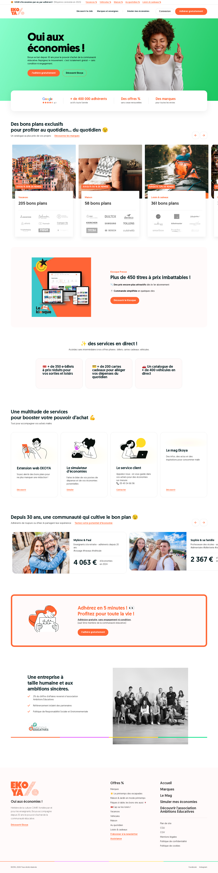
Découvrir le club (83, 11)
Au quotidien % (132, 2)
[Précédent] (195, 135)
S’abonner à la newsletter (124, 834)
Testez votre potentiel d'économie (93, 523)
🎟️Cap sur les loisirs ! (120, 807)
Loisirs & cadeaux (160, 197)
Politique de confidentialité (173, 841)
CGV (162, 832)
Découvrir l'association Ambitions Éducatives (178, 810)
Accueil (166, 783)
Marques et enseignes (106, 11)
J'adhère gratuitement (44, 73)
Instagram (203, 867)
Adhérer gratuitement (191, 11)
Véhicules (115, 816)
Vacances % (91, 2)
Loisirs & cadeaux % (152, 2)
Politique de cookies (170, 846)
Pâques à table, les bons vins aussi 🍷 (128, 803)
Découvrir (21, 490)
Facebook (193, 867)
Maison (89, 197)
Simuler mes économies (137, 11)
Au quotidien (116, 825)
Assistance (116, 839)
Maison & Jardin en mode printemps (127, 798)
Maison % (118, 2)
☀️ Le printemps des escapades (126, 794)
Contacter (121, 490)
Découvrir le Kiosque (126, 300)
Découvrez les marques (67, 136)
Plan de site (165, 823)
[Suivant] (203, 135)
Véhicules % (105, 2)
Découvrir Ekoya (75, 73)
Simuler (70, 490)
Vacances (23, 197)
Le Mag (166, 796)
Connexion (164, 11)
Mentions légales (168, 837)
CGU (162, 828)
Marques (114, 789)
